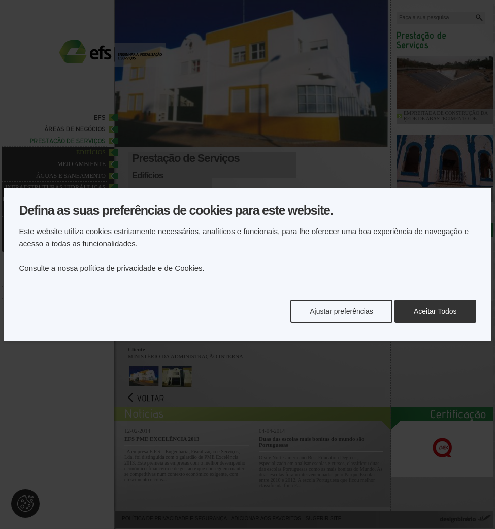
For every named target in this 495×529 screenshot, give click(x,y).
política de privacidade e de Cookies (141, 267)
